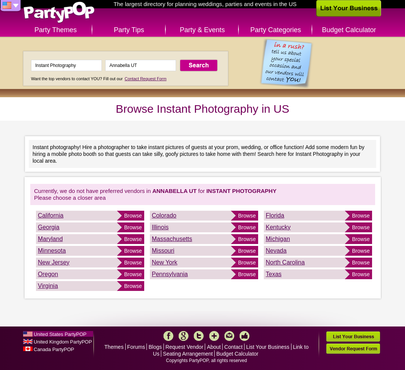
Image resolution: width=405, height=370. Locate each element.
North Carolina (285, 262)
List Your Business (267, 347)
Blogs (155, 347)
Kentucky (278, 227)
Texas (274, 274)
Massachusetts (172, 239)
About (214, 347)
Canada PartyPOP (54, 349)
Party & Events (202, 30)
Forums (136, 347)
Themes (114, 347)
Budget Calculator (349, 30)
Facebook (168, 336)
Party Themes (55, 30)
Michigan (278, 239)
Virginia (48, 286)
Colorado (164, 215)
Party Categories (275, 30)
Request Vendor (184, 347)
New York (165, 262)
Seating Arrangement (188, 354)
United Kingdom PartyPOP (63, 342)
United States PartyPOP (60, 334)
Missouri (163, 250)
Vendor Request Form (353, 348)
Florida (275, 215)
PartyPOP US (59, 13)
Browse (133, 216)
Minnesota (52, 250)
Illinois (160, 227)
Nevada (276, 250)
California (51, 215)
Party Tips (129, 30)
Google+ (183, 336)
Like (244, 336)
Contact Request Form (146, 78)
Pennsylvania (170, 274)
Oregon (48, 274)
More (214, 336)
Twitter (199, 336)
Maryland (50, 239)
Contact (233, 347)
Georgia (48, 227)
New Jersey (54, 262)
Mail (229, 336)
